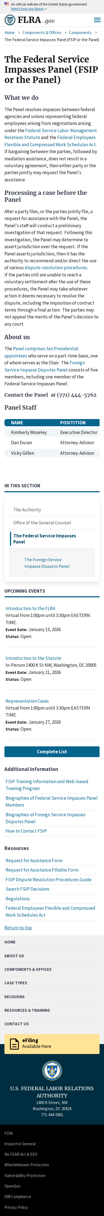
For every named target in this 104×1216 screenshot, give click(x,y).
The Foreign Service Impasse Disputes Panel (47, 563)
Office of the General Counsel (42, 523)
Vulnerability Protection (24, 1175)
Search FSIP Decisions (27, 889)
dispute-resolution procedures (56, 268)
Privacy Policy (16, 1207)
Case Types (15, 982)
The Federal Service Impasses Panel (44, 539)
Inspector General (19, 1143)
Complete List (52, 752)
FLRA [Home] (36, 19)
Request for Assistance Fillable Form (42, 870)
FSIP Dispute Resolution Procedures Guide (49, 880)
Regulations (18, 899)
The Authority (27, 510)
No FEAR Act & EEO (20, 1154)
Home (9, 32)
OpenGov (12, 1186)
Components (80, 32)
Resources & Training (27, 1010)
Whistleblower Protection (26, 1164)
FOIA (8, 1133)
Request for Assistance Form (34, 860)
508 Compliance (17, 1196)
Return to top (18, 928)
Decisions (14, 996)
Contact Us (16, 1023)
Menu (97, 20)
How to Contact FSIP (26, 831)
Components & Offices (41, 32)
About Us (14, 955)
